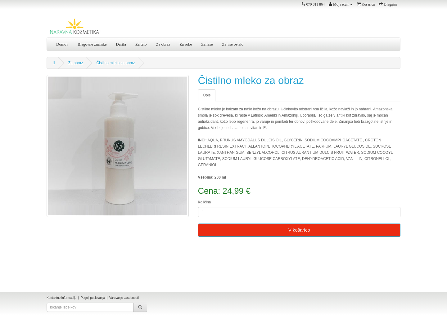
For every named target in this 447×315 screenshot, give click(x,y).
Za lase (207, 44)
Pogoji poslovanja (93, 297)
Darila (121, 44)
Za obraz (163, 44)
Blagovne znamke (92, 44)
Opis (207, 95)
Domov (62, 44)
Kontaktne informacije (61, 297)
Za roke (185, 44)
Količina (204, 202)
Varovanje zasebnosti (124, 297)
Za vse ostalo (233, 44)
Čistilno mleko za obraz (116, 63)
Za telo (141, 44)
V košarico (299, 230)
